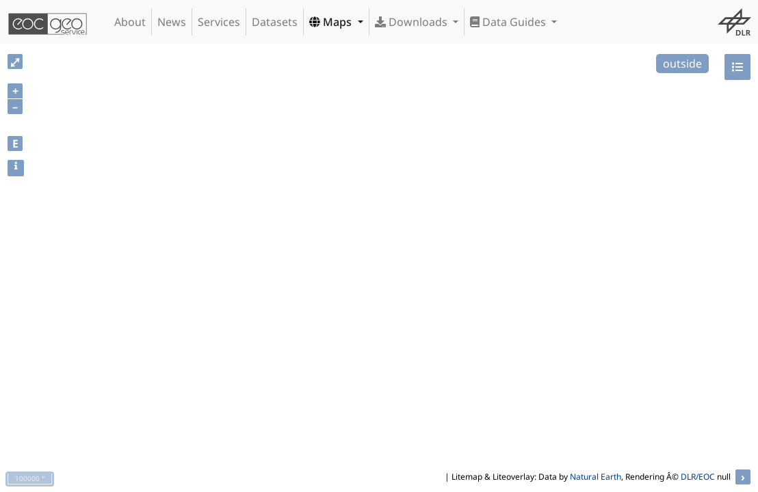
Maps (331, 21)
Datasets (275, 21)
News (171, 21)
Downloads (412, 21)
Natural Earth (595, 476)
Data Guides (509, 21)
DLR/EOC (698, 476)
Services (219, 21)
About (130, 21)
